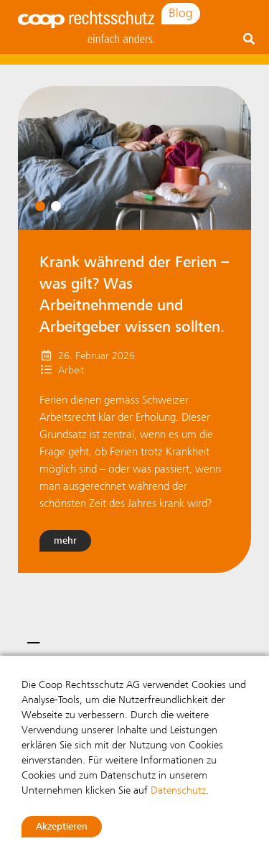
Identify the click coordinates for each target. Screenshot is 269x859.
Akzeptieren (62, 826)
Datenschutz (178, 790)
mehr (65, 540)
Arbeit (71, 369)
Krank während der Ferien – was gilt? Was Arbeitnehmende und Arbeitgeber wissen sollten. (134, 294)
